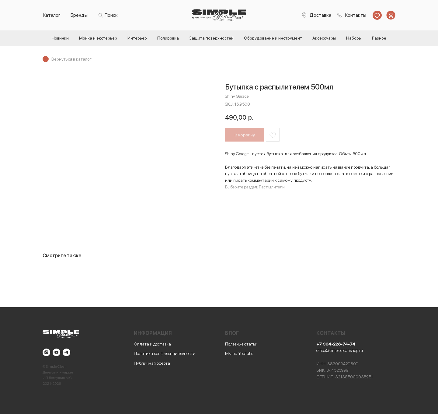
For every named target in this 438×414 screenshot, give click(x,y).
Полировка (168, 38)
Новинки (60, 38)
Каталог (52, 15)
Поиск (111, 15)
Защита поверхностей (211, 38)
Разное (379, 38)
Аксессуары (324, 38)
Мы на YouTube (239, 353)
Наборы (354, 38)
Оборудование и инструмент (273, 38)
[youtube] (56, 352)
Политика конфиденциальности (164, 353)
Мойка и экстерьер (98, 38)
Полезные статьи (241, 344)
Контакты (355, 15)
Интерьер (137, 38)
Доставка (320, 15)
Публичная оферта (152, 363)
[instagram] (46, 352)
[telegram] (66, 352)
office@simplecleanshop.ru (339, 350)
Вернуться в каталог (71, 59)
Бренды (79, 15)
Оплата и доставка (152, 344)
